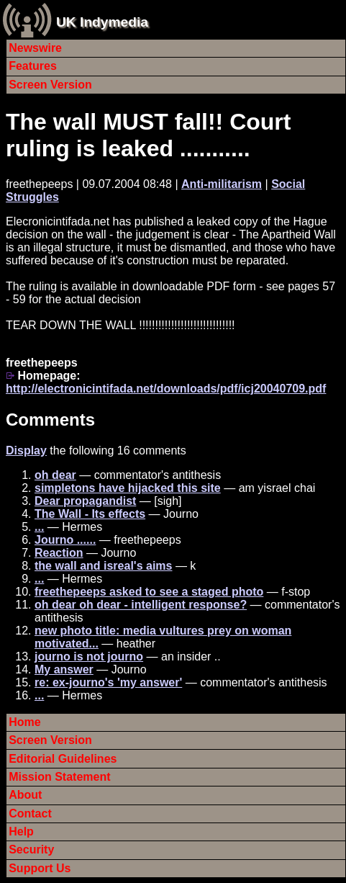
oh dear (55, 475)
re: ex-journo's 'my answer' (108, 682)
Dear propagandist (85, 501)
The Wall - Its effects (90, 514)
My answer (64, 669)
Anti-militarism (221, 184)
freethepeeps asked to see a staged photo (149, 592)
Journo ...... (65, 540)
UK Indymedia (102, 22)
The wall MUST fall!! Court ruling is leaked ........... (148, 135)
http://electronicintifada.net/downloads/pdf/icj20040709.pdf (166, 388)
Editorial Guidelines (63, 759)
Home (24, 722)
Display (26, 450)
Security (31, 849)
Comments (50, 419)
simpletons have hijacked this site (128, 488)
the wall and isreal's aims (103, 566)
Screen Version (50, 85)
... (39, 527)
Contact (30, 813)
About (25, 795)
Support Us (39, 868)
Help (21, 831)
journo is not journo (89, 656)
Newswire (35, 48)
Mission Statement (59, 777)
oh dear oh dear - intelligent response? (141, 605)
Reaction (59, 553)
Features (33, 66)
